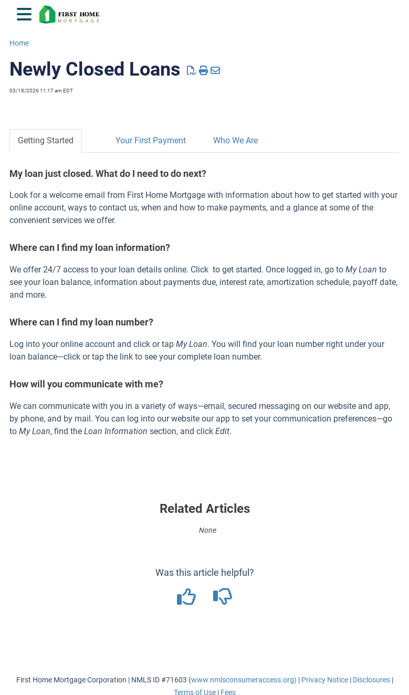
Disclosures (371, 680)
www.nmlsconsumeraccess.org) (244, 680)
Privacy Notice (324, 680)
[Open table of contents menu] (26, 13)
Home (19, 43)
